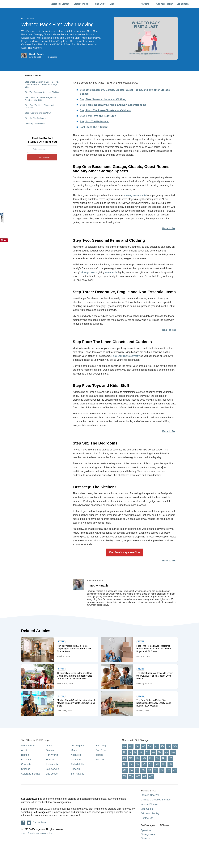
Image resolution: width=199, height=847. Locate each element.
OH (163, 764)
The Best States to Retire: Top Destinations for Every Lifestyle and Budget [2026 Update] (153, 703)
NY (144, 764)
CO (150, 746)
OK (170, 764)
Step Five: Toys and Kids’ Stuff (38, 113)
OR (125, 770)
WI (144, 776)
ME (159, 752)
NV (170, 758)
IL (135, 752)
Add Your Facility (164, 3)
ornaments (111, 272)
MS (137, 758)
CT (156, 746)
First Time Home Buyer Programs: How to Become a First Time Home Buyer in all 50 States (153, 649)
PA (131, 770)
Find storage (42, 157)
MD (166, 752)
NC (150, 764)
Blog (113, 3)
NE (157, 758)
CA (143, 746)
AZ (137, 746)
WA (131, 776)
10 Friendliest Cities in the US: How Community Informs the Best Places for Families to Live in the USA (74, 676)
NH (163, 758)
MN (131, 758)
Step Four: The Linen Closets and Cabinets (39, 106)
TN (155, 770)
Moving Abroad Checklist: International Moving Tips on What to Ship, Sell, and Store (76, 703)
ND (157, 764)
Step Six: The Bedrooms (35, 118)
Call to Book (182, 3)
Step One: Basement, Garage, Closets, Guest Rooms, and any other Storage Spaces (42, 84)
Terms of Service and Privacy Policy (36, 833)
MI (124, 758)
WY (151, 776)
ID (130, 752)
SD (149, 770)
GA (175, 746)
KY (147, 752)
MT (150, 758)
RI (137, 770)
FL (168, 746)
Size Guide (100, 3)
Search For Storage (60, 3)
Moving (30, 18)
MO (144, 758)
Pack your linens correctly (125, 356)
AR (130, 746)
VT (174, 770)
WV (138, 776)
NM (137, 764)
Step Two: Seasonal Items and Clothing (42, 92)
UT (168, 770)
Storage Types (82, 3)
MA (173, 752)
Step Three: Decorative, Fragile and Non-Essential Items (40, 98)
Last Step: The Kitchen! (35, 123)
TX (162, 770)
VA (124, 776)
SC (143, 770)
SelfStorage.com (30, 798)
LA (153, 752)
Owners (146, 3)
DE (162, 746)
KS (140, 752)
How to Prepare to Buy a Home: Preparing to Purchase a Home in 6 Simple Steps (74, 649)
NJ (131, 764)
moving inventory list (135, 195)
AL (124, 746)
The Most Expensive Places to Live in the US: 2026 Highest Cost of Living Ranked (154, 676)
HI (124, 752)
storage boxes (89, 272)
